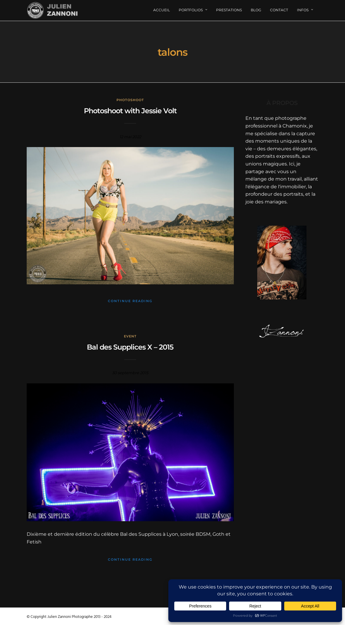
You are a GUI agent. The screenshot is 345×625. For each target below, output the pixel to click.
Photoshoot (130, 100)
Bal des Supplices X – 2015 (130, 347)
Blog (256, 10)
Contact (279, 10)
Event (130, 336)
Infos (303, 10)
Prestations (229, 10)
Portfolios (191, 10)
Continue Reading (130, 301)
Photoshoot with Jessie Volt (130, 110)
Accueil (161, 10)
